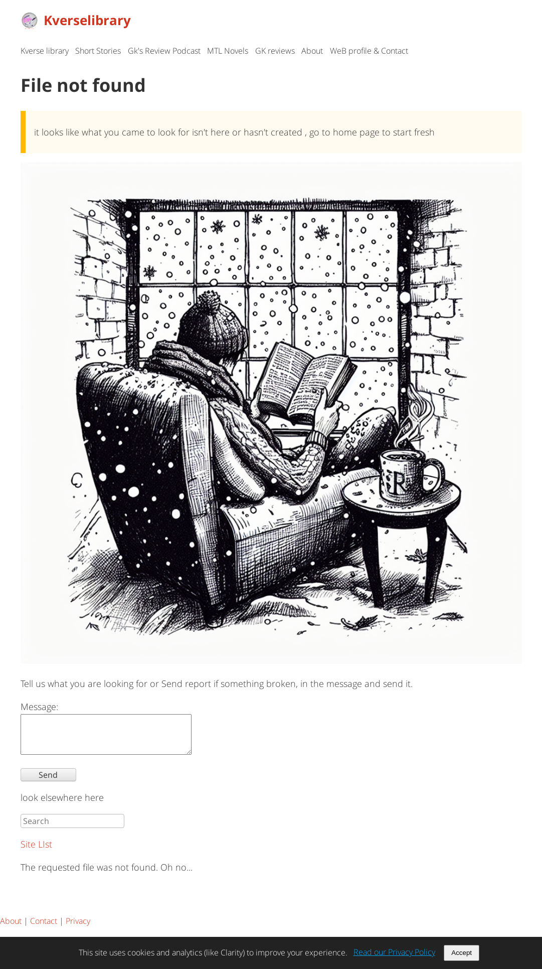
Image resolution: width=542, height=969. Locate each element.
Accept (461, 952)
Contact (43, 928)
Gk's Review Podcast (164, 50)
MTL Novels (227, 50)
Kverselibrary (76, 20)
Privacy (78, 928)
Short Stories (98, 50)
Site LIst (36, 852)
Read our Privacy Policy (394, 951)
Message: (39, 707)
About (312, 50)
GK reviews (275, 50)
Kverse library (45, 50)
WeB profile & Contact (369, 50)
